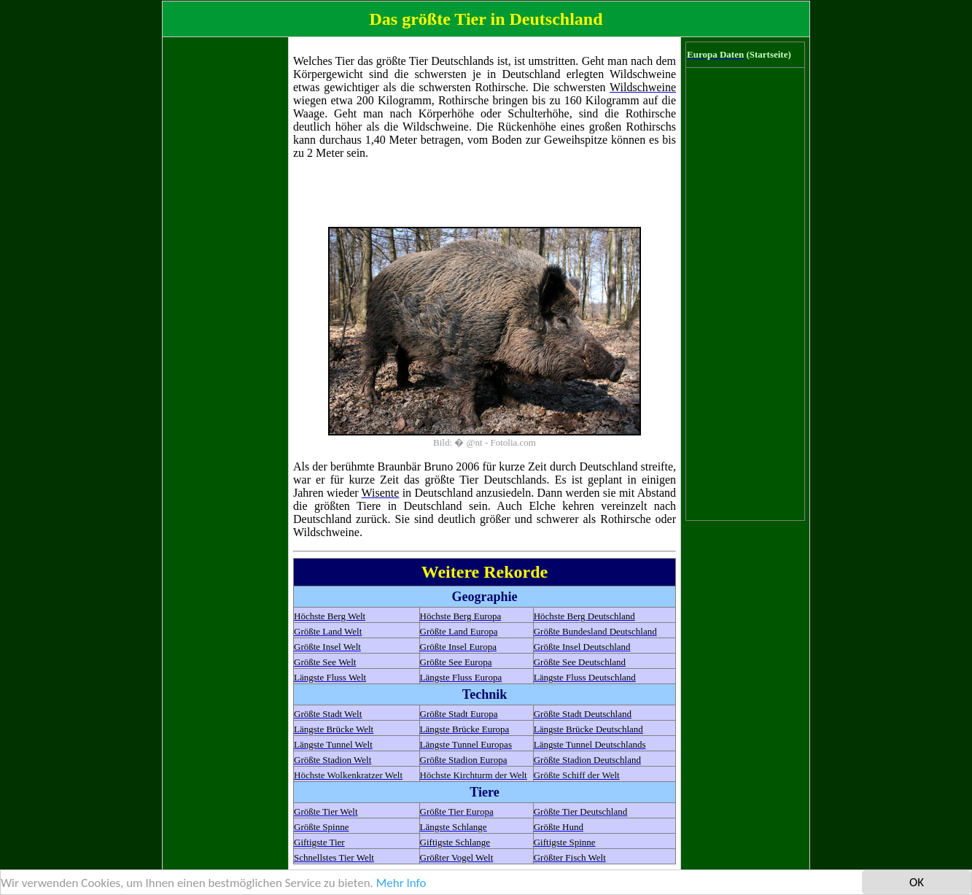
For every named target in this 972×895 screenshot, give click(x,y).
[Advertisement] (225, 260)
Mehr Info (401, 883)
